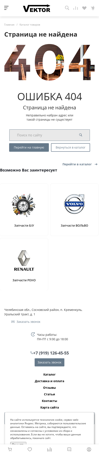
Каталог (49, 374)
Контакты (49, 401)
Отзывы (49, 387)
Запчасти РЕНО (24, 280)
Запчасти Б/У (24, 225)
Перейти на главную (29, 147)
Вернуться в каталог (70, 147)
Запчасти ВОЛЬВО (74, 225)
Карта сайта (49, 407)
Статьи (49, 394)
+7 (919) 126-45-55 (51, 353)
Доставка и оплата (49, 381)
